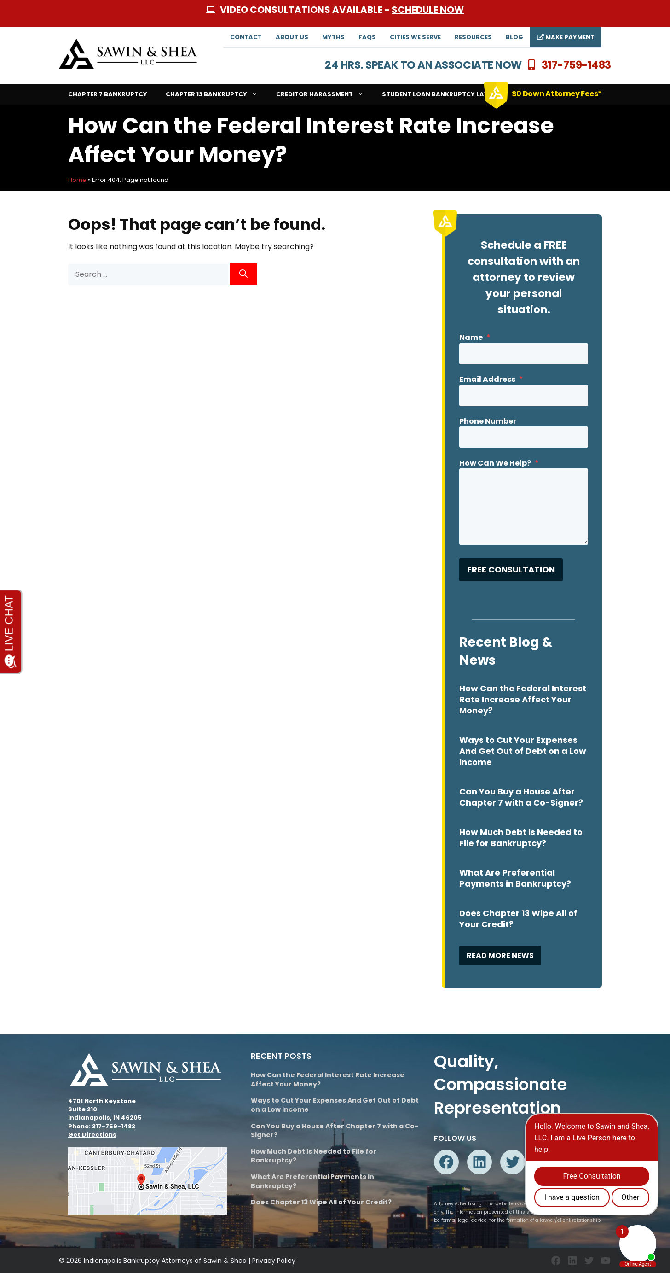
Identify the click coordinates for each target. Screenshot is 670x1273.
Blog (514, 37)
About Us (292, 37)
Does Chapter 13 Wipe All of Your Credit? (518, 918)
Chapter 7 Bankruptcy (107, 94)
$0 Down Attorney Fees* (557, 93)
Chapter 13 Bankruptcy (216, 94)
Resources (473, 37)
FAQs (367, 37)
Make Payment (566, 37)
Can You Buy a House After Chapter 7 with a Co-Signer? (521, 797)
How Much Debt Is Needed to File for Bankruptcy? (521, 837)
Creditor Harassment (324, 94)
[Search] (243, 274)
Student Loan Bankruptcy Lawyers (444, 94)
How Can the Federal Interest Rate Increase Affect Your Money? (522, 699)
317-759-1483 (576, 65)
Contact (246, 37)
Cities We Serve (415, 37)
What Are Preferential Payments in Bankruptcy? (515, 878)
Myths (333, 37)
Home (77, 179)
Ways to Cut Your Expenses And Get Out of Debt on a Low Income (522, 751)
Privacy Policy (273, 1260)
